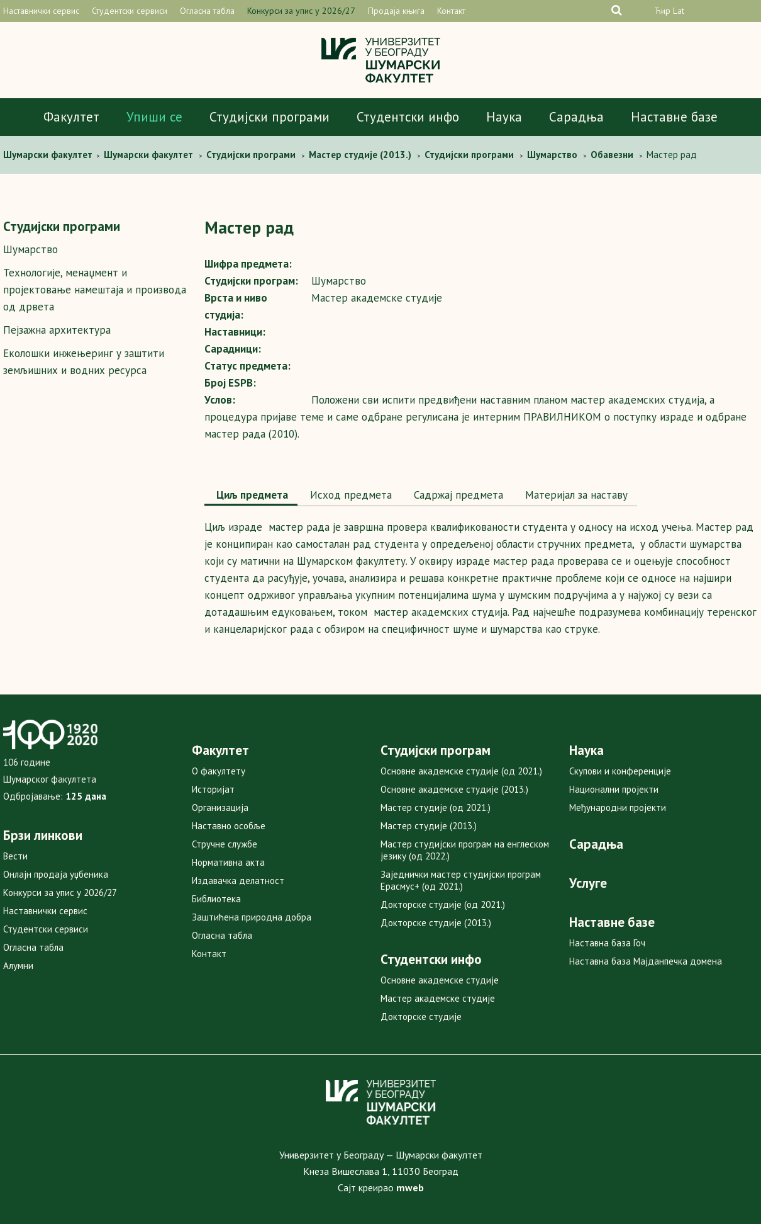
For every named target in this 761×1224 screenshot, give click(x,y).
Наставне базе (674, 116)
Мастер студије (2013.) (428, 826)
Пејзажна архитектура (57, 330)
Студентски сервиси (129, 10)
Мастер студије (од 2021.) (435, 807)
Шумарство (30, 249)
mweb (410, 1187)
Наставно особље (228, 826)
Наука (504, 116)
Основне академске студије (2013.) (454, 789)
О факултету (218, 771)
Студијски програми (269, 116)
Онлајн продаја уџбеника (55, 874)
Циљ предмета (251, 495)
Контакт (451, 10)
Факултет (71, 116)
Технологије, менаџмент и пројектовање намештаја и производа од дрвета (94, 290)
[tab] (250, 496)
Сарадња (576, 116)
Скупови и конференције (620, 771)
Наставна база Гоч (607, 943)
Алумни (18, 966)
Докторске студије (421, 1017)
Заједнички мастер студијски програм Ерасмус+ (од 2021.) (460, 880)
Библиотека (216, 899)
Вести (15, 856)
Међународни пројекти (617, 807)
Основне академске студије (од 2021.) (461, 771)
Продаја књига (396, 10)
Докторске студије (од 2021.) (442, 904)
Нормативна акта (228, 862)
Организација (220, 807)
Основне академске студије (439, 980)
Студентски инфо (408, 116)
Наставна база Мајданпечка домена (645, 961)
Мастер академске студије (437, 998)
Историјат (213, 789)
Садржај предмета (457, 495)
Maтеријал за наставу (575, 495)
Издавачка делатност (238, 881)
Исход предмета (349, 495)
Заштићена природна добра (251, 917)
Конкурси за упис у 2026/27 (301, 10)
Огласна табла (207, 10)
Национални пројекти (613, 789)
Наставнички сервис (41, 10)
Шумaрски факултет (49, 155)
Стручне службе (224, 844)
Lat (678, 10)
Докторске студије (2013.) (435, 923)
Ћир (662, 10)
